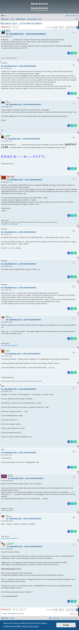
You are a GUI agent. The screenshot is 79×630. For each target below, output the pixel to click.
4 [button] (66, 27)
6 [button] (72, 27)
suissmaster (10, 543)
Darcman (10, 475)
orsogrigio (8, 135)
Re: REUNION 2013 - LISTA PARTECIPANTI (26, 34)
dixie (7, 316)
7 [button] (74, 27)
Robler (8, 30)
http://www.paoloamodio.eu (8, 345)
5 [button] (69, 27)
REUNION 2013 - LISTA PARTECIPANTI (21, 23)
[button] (56, 27)
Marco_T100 (10, 176)
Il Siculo (7, 350)
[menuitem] (3, 15)
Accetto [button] (66, 625)
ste (7, 101)
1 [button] (62, 27)
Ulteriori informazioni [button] (30, 626)
